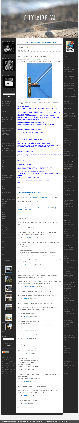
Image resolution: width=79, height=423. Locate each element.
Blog (3, 168)
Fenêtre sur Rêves (67, 140)
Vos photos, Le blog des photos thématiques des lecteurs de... (70, 369)
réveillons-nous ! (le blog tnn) (69, 206)
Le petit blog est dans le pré (69, 300)
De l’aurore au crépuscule (69, 247)
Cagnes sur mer (5, 173)
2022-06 (3, 249)
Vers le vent (66, 363)
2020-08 (3, 256)
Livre (3, 194)
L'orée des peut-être (67, 273)
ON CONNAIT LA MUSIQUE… (69, 337)
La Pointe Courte (5, 274)
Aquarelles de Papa (6, 322)
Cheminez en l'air (67, 127)
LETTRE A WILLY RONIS (7, 152)
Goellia (26, 354)
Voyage (3, 231)
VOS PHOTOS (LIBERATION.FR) (5, 134)
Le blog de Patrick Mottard (69, 166)
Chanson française (67, 240)
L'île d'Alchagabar (67, 271)
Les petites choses (67, 307)
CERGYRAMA (66, 239)
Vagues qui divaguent (68, 361)
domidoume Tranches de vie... (69, 249)
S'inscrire (8, 341)
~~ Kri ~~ (26, 381)
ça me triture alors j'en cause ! (69, 235)
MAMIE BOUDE (67, 318)
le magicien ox (66, 171)
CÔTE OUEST (66, 245)
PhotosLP (4, 109)
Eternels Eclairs (67, 256)
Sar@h (65, 350)
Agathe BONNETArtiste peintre (70, 224)
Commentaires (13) (43, 208)
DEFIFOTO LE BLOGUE (7, 119)
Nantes (3, 207)
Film (3, 184)
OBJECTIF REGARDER (68, 335)
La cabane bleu (67, 151)
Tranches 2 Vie (67, 357)
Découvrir (4, 179)
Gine (65, 88)
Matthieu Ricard (67, 183)
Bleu (3, 166)
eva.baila (65, 138)
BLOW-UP (66, 123)
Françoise (66, 85)
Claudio (26, 227)
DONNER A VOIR (67, 134)
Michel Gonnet (66, 326)
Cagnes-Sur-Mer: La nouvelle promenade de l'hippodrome (8, 312)
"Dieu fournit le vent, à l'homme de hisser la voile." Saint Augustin (70, 116)
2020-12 (3, 254)
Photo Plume (66, 344)
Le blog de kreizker (67, 288)
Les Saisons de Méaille (6, 192)
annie (65, 81)
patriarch (26, 298)
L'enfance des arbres (68, 149)
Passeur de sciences (68, 341)
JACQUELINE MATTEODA (69, 267)
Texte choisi (4, 227)
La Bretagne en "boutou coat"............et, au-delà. (68, 276)
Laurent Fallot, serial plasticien (69, 282)
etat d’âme (66, 254)
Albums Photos (6, 265)
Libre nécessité (67, 311)
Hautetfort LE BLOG (67, 264)
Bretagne (4, 171)
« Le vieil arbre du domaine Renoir (31, 42)
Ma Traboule (66, 315)
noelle (65, 79)
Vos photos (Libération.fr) (68, 367)
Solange (26, 338)
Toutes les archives (6, 260)
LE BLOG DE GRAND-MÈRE (69, 286)
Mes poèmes (4, 197)
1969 (3, 160)
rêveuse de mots (67, 208)
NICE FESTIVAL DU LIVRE (69, 190)
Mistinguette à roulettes (68, 186)
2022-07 (3, 247)
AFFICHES (4, 302)
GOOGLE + (4, 126)
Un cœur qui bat (67, 359)
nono (65, 192)
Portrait (3, 220)
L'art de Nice (66, 147)
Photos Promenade (67, 346)
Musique (4, 203)
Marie (25, 395)
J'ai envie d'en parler (68, 144)
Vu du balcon (66, 215)
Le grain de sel (66, 291)
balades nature (67, 231)
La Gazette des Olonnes (68, 155)
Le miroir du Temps (67, 295)
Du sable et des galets (68, 136)
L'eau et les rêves (67, 65)
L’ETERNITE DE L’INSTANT (69, 313)
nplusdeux (66, 333)
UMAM (65, 211)
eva (65, 78)
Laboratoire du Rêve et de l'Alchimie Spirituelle (69, 158)
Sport (3, 225)
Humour (3, 188)
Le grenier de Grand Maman (69, 293)
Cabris (3, 331)
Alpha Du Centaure (67, 226)
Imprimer (28, 209)
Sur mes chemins (67, 354)
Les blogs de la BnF (67, 172)
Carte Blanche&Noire (6, 103)
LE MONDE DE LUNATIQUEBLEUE (67, 298)
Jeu (3, 190)
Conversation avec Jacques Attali (70, 129)
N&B (3, 205)
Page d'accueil (46, 42)
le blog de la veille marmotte (69, 164)
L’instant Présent (5, 105)
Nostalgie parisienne (68, 71)
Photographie (4, 216)
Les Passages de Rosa (68, 305)
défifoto (3, 181)
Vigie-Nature (66, 213)
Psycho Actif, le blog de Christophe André (68, 204)
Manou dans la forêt (67, 181)
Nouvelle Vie (4, 210)
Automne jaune (67, 63)
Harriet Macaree (67, 262)
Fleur (3, 186)
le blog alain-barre (67, 159)
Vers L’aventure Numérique (69, 365)
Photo (3, 214)
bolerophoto (66, 233)
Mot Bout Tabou (67, 188)
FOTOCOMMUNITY (6, 123)
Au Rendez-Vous (67, 229)
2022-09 (3, 243)
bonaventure (27, 237)
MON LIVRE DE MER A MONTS (8, 199)
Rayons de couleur (67, 348)
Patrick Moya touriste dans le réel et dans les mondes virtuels (70, 196)
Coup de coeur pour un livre (69, 69)
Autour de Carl (66, 121)
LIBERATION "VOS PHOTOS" (8, 128)
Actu (3, 162)
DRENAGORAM (67, 251)
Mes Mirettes (66, 324)
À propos (65, 56)
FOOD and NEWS (67, 142)
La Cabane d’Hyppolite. (6, 283)
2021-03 (3, 252)
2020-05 (3, 258)
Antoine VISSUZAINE (68, 118)
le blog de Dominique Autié (69, 106)
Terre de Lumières (67, 108)
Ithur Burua (66, 265)
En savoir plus (64, 421)
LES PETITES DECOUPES (69, 309)
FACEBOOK (4, 121)
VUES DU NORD (67, 373)
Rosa (25, 369)
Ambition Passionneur (68, 227)
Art (2, 164)
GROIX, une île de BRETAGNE (70, 260)
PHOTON (66, 198)
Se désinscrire (8, 343)
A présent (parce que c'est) (69, 222)
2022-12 (3, 241)
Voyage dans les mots (68, 371)
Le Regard (66, 302)
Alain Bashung (38, 201)
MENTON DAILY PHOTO (68, 322)
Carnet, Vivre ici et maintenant (8, 175)
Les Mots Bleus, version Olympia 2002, (35, 197)
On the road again (67, 194)
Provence (4, 223)
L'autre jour (66, 269)
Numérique (4, 212)
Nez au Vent (66, 331)
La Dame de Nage (67, 153)
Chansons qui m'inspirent (7, 177)
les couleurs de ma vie (68, 174)
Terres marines (5, 293)
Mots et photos (5, 201)
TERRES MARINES (6, 148)
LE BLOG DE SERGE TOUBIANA (68, 169)
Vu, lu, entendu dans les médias (8, 233)
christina (26, 330)
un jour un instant (5, 229)
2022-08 (3, 245)
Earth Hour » (54, 42)
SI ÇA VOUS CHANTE (68, 352)
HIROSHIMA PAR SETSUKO (7, 150)
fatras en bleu (66, 258)
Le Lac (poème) (67, 67)
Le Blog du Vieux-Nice (68, 290)
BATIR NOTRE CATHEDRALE (8, 143)
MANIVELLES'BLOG (68, 320)
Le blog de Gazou (67, 284)
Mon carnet (66, 328)
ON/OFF (65, 339)
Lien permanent (32, 208)
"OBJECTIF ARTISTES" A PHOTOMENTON (7, 141)
